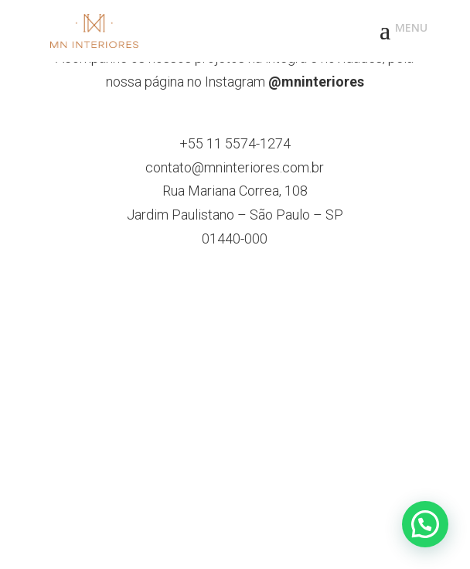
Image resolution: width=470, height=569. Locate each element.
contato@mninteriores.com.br (234, 167)
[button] (425, 524)
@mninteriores (316, 81)
